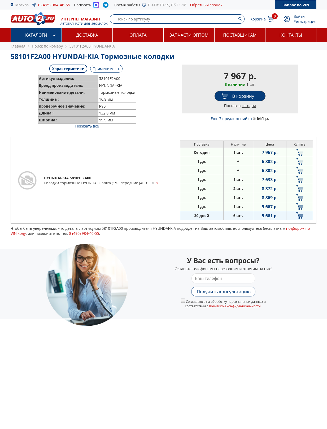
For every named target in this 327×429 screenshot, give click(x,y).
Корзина (258, 19)
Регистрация (305, 21)
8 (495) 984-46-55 (54, 4)
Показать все (87, 126)
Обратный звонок (206, 4)
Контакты (291, 35)
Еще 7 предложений (240, 118)
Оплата (137, 35)
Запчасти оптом (188, 35)
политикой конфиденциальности (235, 306)
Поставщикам (239, 35)
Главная (18, 46)
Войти (299, 16)
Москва (22, 4)
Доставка (87, 35)
